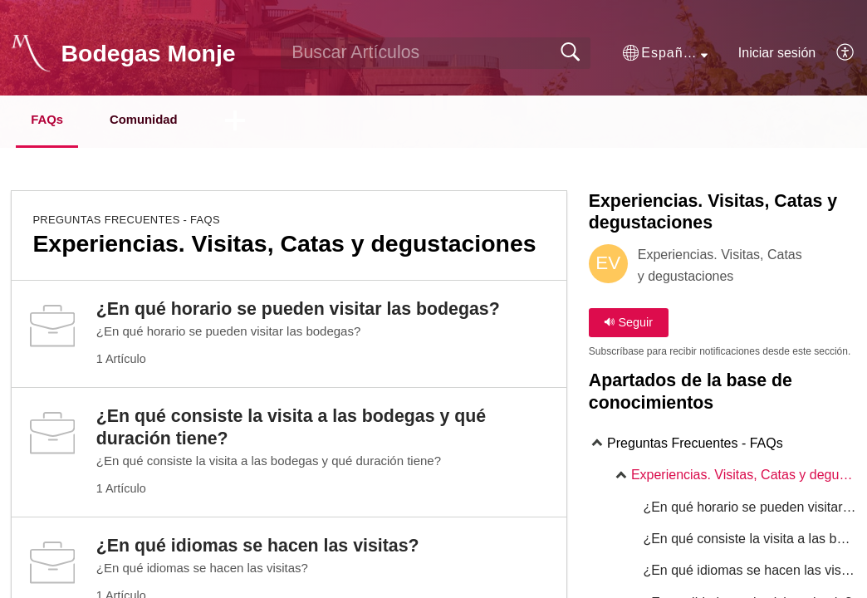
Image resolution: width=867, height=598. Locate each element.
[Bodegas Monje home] (31, 53)
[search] (435, 53)
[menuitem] (836, 53)
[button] (665, 53)
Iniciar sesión (777, 53)
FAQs (57, 121)
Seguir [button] (628, 324)
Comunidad (169, 121)
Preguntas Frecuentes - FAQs (126, 221)
